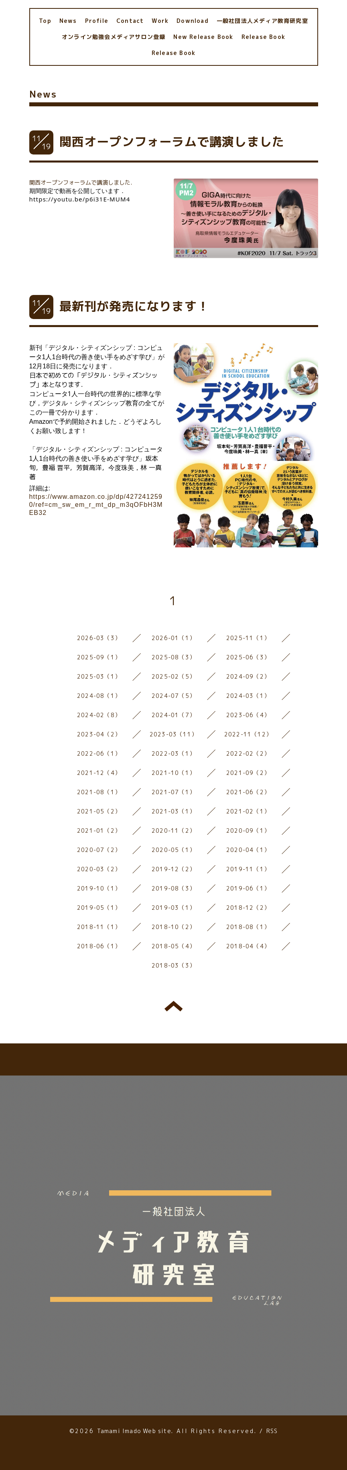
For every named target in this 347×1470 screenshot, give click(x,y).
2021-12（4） (99, 773)
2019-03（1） (173, 907)
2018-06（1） (99, 946)
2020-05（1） (173, 850)
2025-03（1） (99, 676)
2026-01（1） (173, 638)
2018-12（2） (248, 907)
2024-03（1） (248, 695)
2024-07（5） (173, 695)
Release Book (263, 37)
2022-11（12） (248, 734)
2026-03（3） (99, 638)
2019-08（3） (173, 888)
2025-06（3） (248, 657)
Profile (96, 20)
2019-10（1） (99, 888)
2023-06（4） (248, 715)
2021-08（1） (99, 792)
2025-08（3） (173, 657)
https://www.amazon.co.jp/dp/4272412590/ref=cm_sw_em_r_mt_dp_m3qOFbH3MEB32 (96, 504)
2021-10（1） (173, 773)
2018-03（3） (173, 965)
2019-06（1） (248, 888)
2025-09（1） (99, 657)
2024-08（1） (99, 695)
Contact (130, 20)
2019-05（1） (99, 907)
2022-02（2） (248, 753)
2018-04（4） (248, 946)
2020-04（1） (248, 850)
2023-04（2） (99, 734)
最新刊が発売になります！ (134, 306)
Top (45, 20)
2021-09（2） (248, 773)
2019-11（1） (248, 869)
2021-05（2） (99, 811)
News (68, 20)
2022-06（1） (99, 753)
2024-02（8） (99, 715)
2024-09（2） (248, 676)
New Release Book (203, 37)
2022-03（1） (173, 753)
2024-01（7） (173, 715)
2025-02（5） (173, 676)
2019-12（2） (173, 869)
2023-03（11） (173, 734)
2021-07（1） (173, 792)
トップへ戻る (173, 1006)
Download (193, 20)
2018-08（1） (248, 927)
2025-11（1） (248, 638)
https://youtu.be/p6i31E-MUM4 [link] (79, 199)
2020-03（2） (99, 869)
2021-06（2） (248, 792)
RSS (272, 1431)
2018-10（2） (173, 927)
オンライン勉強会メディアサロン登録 (113, 37)
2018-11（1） (99, 927)
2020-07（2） (99, 850)
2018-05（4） (173, 946)
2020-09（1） (248, 830)
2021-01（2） (99, 830)
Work (160, 20)
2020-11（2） (173, 830)
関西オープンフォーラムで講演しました (172, 141)
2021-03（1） (173, 811)
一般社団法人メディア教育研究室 (262, 20)
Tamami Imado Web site (134, 1431)
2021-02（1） (248, 811)
